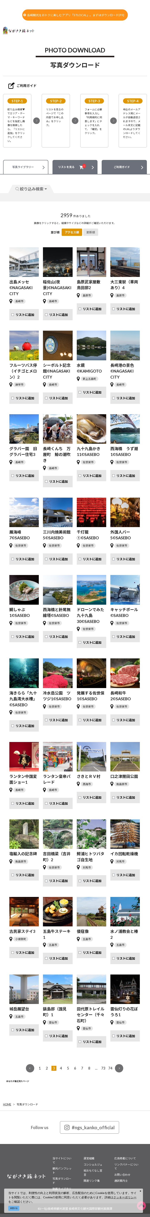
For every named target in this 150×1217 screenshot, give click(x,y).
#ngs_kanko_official (89, 1127)
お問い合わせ (122, 1174)
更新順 (90, 232)
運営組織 (89, 1158)
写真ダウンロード (27, 1104)
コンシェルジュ (93, 1164)
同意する (14, 1208)
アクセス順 (72, 232)
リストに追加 (25, 315)
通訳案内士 (121, 1180)
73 (103, 1068)
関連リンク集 (92, 1180)
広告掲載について (125, 1158)
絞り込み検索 (31, 188)
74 (110, 1068)
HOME (7, 1104)
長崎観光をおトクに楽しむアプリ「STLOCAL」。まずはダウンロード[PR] (73, 15)
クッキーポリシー (125, 1197)
